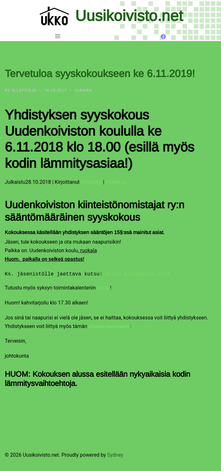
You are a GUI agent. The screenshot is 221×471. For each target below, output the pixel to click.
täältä (103, 288)
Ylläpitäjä (24, 90)
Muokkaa (115, 182)
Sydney (115, 455)
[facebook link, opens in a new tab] (163, 36)
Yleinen (83, 90)
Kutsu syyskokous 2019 (138, 274)
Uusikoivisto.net (129, 15)
